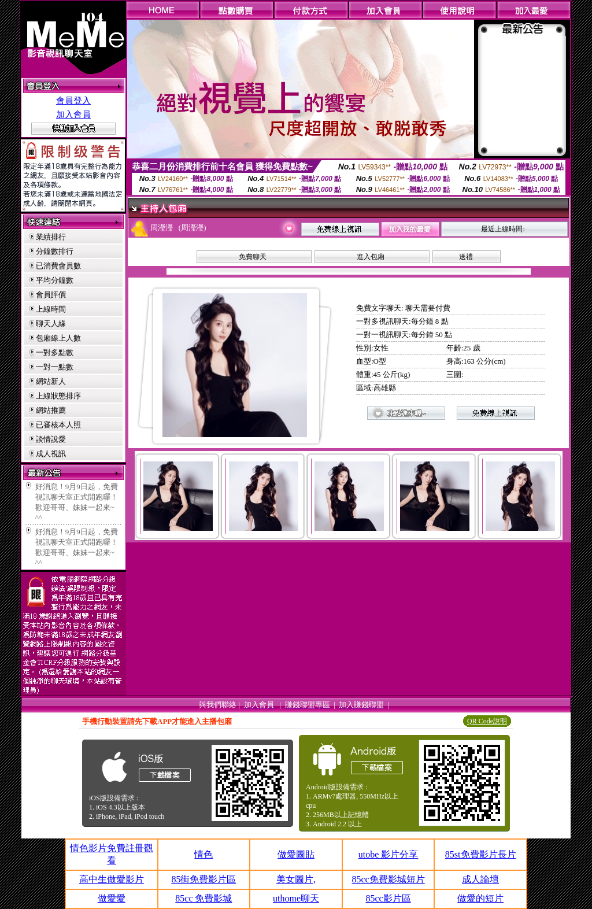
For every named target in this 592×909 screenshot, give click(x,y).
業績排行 (51, 236)
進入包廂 (370, 257)
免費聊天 (253, 257)
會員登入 (73, 100)
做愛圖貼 (296, 854)
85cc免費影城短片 (388, 879)
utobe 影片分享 (388, 854)
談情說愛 (51, 439)
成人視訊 (51, 453)
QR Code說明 (487, 721)
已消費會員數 (58, 265)
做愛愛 (111, 898)
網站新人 (51, 381)
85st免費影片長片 (480, 854)
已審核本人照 (58, 424)
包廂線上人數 (58, 338)
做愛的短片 (480, 898)
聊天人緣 (51, 323)
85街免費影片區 (203, 879)
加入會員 (73, 114)
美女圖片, (296, 879)
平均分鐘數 (54, 280)
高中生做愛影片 (111, 879)
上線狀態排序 (58, 395)
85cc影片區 (387, 898)
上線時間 (51, 309)
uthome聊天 (296, 898)
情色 (203, 854)
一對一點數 (54, 367)
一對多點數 (54, 352)
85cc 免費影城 (203, 898)
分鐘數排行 (54, 251)
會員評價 (51, 294)
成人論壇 (480, 879)
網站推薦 (51, 410)
